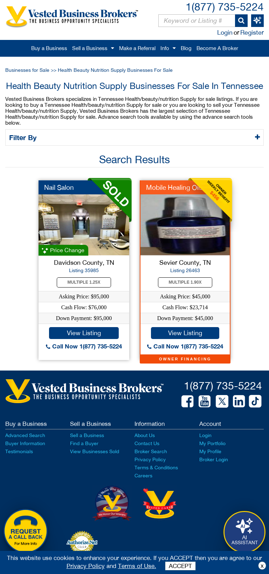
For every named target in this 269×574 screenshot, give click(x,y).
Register (252, 32)
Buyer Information (25, 443)
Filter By (24, 137)
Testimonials (19, 451)
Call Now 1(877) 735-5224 (84, 346)
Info (164, 48)
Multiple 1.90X (185, 282)
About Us (144, 435)
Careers (143, 475)
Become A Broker (217, 48)
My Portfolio (212, 443)
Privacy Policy (150, 459)
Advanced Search (25, 435)
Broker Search (150, 451)
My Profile (210, 451)
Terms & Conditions (156, 467)
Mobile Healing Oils (174, 187)
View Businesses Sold (94, 451)
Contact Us (146, 443)
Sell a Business (90, 48)
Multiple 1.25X (84, 282)
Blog (186, 48)
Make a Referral (137, 48)
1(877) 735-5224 (225, 6)
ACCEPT (180, 565)
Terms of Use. (137, 565)
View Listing (84, 333)
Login (225, 32)
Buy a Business (49, 48)
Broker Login (213, 459)
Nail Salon (59, 187)
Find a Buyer (84, 443)
